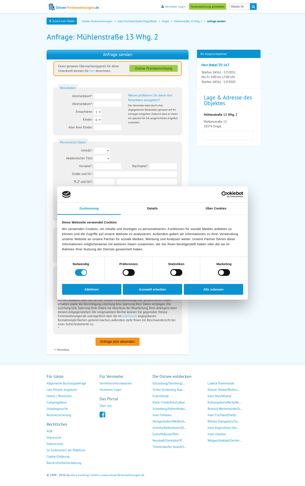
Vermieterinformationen (116, 383)
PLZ (77, 182)
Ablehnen (91, 289)
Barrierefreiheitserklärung (64, 463)
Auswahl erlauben (152, 289)
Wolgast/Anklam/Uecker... (225, 440)
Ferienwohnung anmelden (208, 6)
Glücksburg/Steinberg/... (168, 383)
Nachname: (140, 166)
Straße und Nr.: (82, 174)
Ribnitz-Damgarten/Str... (224, 421)
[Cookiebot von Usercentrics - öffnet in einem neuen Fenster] (224, 194)
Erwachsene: (84, 112)
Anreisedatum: (82, 96)
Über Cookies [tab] (216, 208)
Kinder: (88, 119)
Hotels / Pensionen (59, 396)
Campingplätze (57, 402)
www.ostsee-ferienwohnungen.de (122, 475)
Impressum (129, 316)
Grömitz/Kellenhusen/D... (169, 428)
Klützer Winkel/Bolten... (224, 390)
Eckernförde (160, 396)
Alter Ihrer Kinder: (80, 127)
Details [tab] (152, 208)
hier (92, 71)
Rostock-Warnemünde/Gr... (225, 409)
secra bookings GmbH (84, 475)
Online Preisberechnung (153, 68)
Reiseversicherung (59, 415)
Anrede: (87, 150)
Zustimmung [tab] (89, 208)
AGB (49, 431)
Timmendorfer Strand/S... (169, 447)
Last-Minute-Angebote (62, 390)
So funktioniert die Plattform (66, 450)
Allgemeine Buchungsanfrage (66, 383)
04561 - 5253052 (224, 72)
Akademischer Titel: (79, 158)
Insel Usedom (217, 434)
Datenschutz (55, 444)
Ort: (90, 182)
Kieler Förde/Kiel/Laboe (168, 402)
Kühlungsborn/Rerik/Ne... (224, 402)
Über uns (106, 406)
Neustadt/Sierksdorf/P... (168, 440)
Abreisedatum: (82, 104)
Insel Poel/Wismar (219, 396)
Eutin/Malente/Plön (165, 434)
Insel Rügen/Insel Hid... (223, 428)
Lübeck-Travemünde (221, 383)
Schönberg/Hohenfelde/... (169, 409)
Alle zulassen (213, 289)
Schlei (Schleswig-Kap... (168, 390)
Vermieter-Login (173, 6)
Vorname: (86, 166)
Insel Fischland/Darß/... (223, 415)
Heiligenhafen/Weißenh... (169, 421)
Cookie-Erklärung (58, 456)
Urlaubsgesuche (57, 409)
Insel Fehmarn (162, 415)
